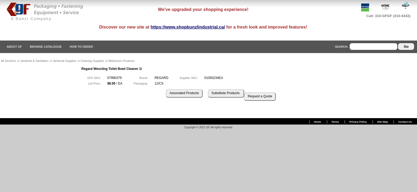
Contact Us (405, 121)
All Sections (8, 60)
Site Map (382, 121)
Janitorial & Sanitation (34, 60)
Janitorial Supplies (64, 60)
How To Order (81, 46)
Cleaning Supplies (92, 60)
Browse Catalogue (46, 46)
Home (317, 121)
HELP (405, 5)
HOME (385, 5)
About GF (14, 46)
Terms (335, 121)
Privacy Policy (358, 121)
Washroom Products (121, 60)
